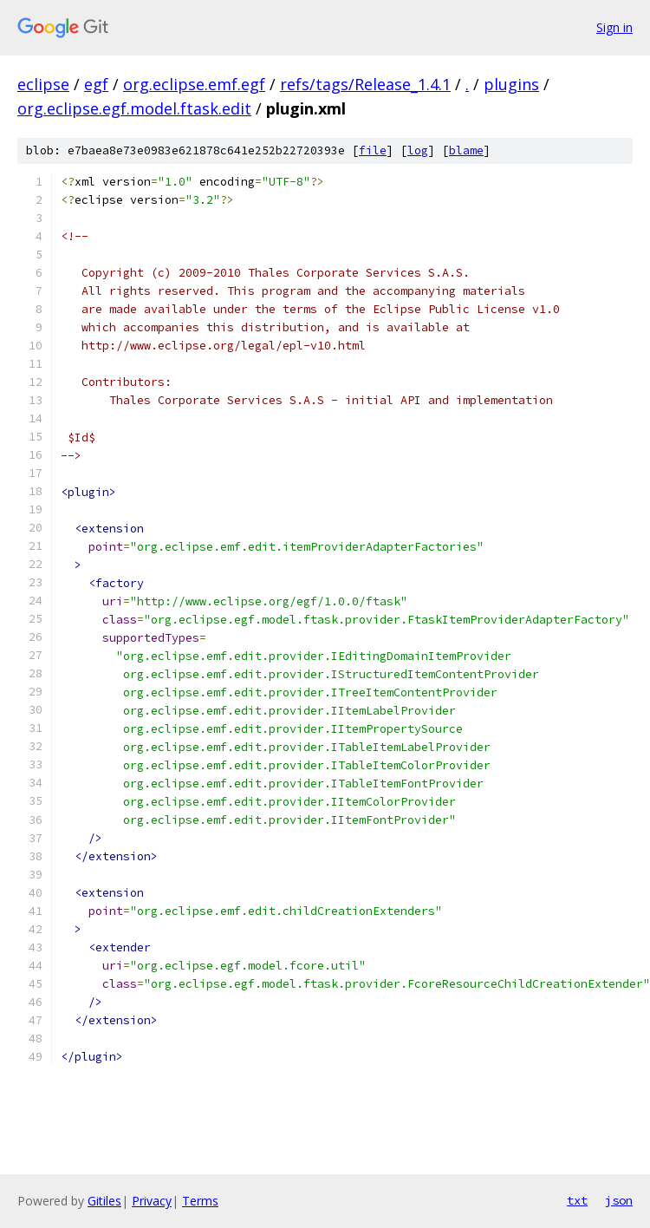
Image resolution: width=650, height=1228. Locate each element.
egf (96, 84)
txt (577, 1200)
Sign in (614, 27)
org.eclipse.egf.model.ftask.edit (134, 108)
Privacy (152, 1200)
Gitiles (104, 1200)
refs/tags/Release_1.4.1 (365, 84)
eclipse (43, 84)
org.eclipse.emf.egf (194, 84)
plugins (511, 84)
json (619, 1200)
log (417, 150)
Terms (200, 1200)
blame (466, 150)
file (373, 150)
